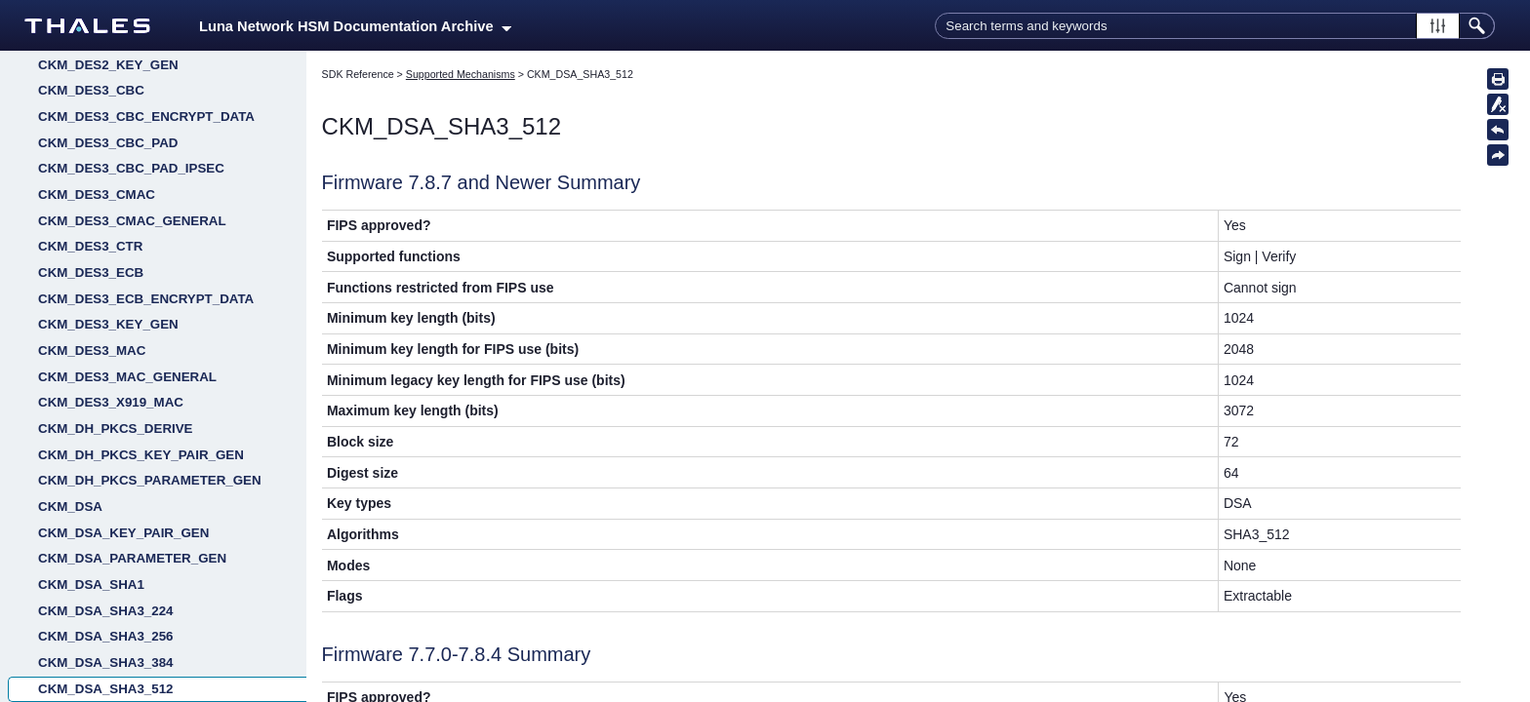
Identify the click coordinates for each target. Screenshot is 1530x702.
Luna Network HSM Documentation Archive (355, 26)
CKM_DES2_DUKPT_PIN (114, 315)
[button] (1438, 26)
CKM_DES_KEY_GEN (104, 81)
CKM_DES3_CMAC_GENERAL (132, 497)
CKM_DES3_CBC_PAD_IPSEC (131, 445)
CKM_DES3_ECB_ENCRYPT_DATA (146, 575)
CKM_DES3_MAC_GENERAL (127, 653)
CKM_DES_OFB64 (94, 159)
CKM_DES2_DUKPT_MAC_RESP (139, 289)
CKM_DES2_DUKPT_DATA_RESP (141, 212)
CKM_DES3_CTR (90, 523)
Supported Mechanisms (460, 74)
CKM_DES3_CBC (91, 367)
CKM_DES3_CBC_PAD (108, 419)
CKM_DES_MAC (88, 107)
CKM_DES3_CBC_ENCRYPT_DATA (146, 393)
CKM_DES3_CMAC (96, 471)
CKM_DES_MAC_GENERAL (124, 134)
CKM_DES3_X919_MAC (110, 679)
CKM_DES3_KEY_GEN (108, 601)
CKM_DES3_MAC (91, 627)
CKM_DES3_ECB (90, 549)
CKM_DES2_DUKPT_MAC (118, 263)
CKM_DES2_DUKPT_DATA (120, 185)
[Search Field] (1215, 26)
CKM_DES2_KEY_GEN (108, 341)
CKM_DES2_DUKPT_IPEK (118, 237)
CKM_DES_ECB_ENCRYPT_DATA (142, 56)
